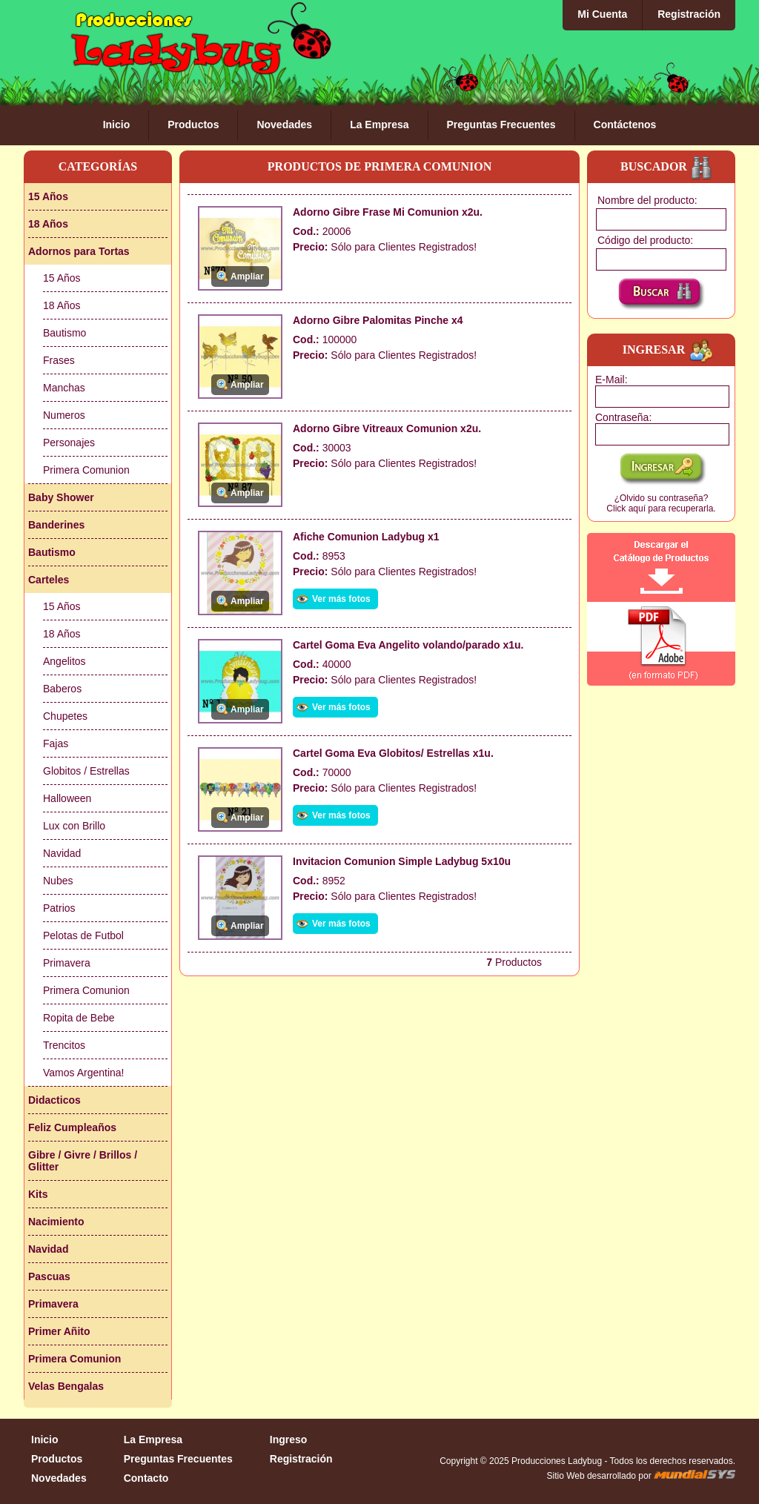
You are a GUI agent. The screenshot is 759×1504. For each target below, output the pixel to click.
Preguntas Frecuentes (501, 124)
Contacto (146, 1478)
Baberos (62, 689)
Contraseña (622, 417)
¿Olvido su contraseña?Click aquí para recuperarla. (660, 503)
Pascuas (49, 1276)
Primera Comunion (86, 470)
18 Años (48, 224)
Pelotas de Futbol (83, 935)
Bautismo (64, 333)
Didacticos (54, 1100)
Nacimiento (56, 1222)
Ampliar (247, 276)
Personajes (69, 442)
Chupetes (65, 716)
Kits (37, 1194)
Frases (59, 360)
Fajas (55, 743)
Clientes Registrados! (427, 247)
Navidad (62, 853)
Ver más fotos (341, 599)
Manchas (64, 388)
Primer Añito (59, 1331)
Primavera (66, 963)
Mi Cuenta (602, 14)
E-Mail (610, 379)
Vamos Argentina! (83, 1073)
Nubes (58, 881)
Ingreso (289, 1439)
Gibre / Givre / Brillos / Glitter (82, 1161)
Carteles (48, 580)
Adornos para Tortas (79, 251)
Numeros (64, 415)
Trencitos (64, 1045)
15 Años (48, 196)
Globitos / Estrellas (86, 771)
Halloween (67, 798)
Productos (193, 124)
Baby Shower (61, 497)
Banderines (56, 525)
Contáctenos (625, 124)
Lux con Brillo (74, 826)
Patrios (59, 908)
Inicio (116, 124)
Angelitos (64, 661)
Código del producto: (645, 240)
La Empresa (379, 124)
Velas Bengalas (66, 1386)
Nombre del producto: (647, 200)
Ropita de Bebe (79, 1018)
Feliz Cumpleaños (72, 1127)
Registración (688, 14)
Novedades (284, 124)
